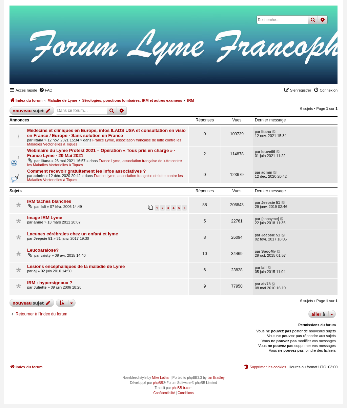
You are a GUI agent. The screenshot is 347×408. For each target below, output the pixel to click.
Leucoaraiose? (43, 250)
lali (43, 207)
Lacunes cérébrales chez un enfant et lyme (72, 233)
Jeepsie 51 (270, 202)
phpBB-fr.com (182, 388)
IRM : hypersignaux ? (49, 282)
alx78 (266, 284)
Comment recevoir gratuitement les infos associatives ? (86, 171)
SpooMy (268, 251)
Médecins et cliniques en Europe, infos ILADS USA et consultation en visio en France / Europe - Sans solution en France (106, 133)
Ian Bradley (216, 378)
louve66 (268, 152)
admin (39, 176)
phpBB (158, 383)
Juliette (40, 287)
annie (38, 222)
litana (38, 140)
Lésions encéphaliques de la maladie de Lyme (76, 266)
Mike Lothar (160, 378)
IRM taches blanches (49, 201)
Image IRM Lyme (44, 217)
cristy (45, 255)
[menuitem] (46, 90)
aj (35, 271)
